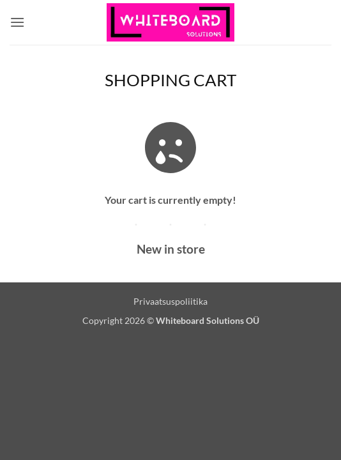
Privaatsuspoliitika (170, 301)
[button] (17, 22)
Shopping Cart (170, 79)
